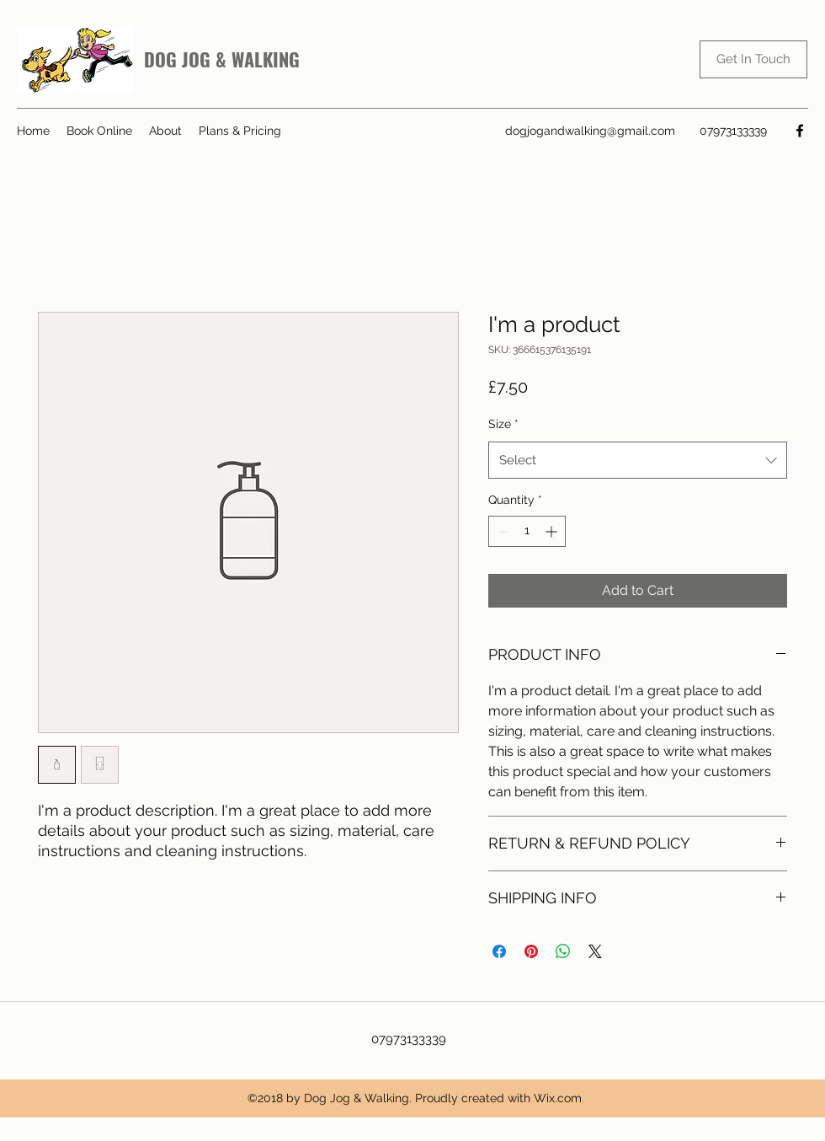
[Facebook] (799, 130)
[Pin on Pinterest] (531, 951)
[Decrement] (501, 531)
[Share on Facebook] (499, 951)
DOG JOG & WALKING (222, 59)
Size (503, 424)
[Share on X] (595, 951)
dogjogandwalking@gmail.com (590, 130)
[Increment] (552, 531)
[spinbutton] (527, 531)
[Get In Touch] (753, 59)
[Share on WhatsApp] (563, 951)
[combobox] (637, 460)
